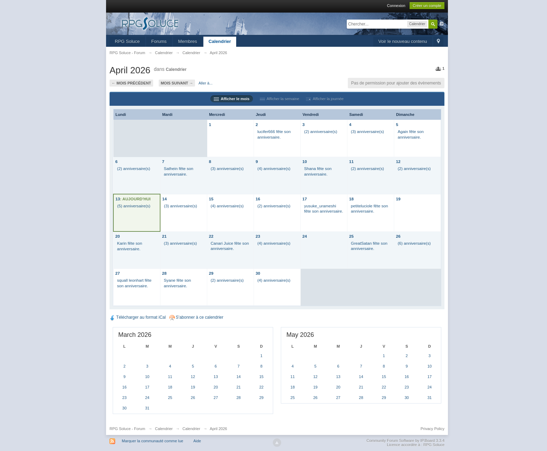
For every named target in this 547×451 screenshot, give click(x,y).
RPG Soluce (127, 41)
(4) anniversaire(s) (274, 168)
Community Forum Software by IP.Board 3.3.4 (405, 440)
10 (304, 161)
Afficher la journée (325, 99)
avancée (441, 24)
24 (304, 236)
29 (211, 273)
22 (211, 236)
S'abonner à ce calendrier (196, 317)
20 (117, 236)
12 (398, 161)
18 (351, 199)
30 (258, 273)
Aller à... (205, 83)
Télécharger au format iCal (138, 317)
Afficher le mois (231, 99)
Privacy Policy (432, 429)
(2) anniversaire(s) (320, 131)
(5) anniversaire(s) (133, 206)
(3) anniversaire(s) (367, 131)
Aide (197, 441)
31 (147, 408)
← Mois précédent (131, 83)
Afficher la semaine (279, 99)
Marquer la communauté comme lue (152, 441)
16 (258, 199)
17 (304, 199)
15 (211, 199)
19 (398, 199)
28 (164, 273)
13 (117, 199)
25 (351, 236)
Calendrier (220, 41)
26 (398, 236)
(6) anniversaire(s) (414, 243)
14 (164, 199)
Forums (159, 41)
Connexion (396, 5)
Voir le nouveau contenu (403, 41)
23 (258, 236)
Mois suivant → (177, 83)
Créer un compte (427, 5)
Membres (187, 41)
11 (351, 161)
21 (164, 236)
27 (117, 273)
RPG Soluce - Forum (127, 429)
